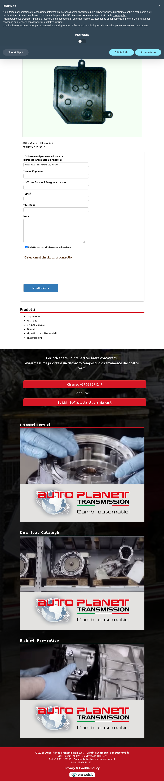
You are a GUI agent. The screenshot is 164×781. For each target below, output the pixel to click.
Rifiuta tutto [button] (121, 52)
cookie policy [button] (119, 15)
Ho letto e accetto (47, 247)
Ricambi (31, 329)
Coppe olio (33, 316)
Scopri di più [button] (15, 52)
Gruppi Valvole (36, 324)
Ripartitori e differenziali (42, 333)
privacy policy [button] (103, 12)
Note (54, 223)
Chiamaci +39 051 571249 (84, 384)
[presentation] (82, 268)
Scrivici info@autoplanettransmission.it (85, 402)
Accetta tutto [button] (148, 52)
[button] (159, 5)
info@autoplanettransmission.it (98, 759)
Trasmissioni (34, 337)
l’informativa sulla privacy (58, 247)
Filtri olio (32, 320)
